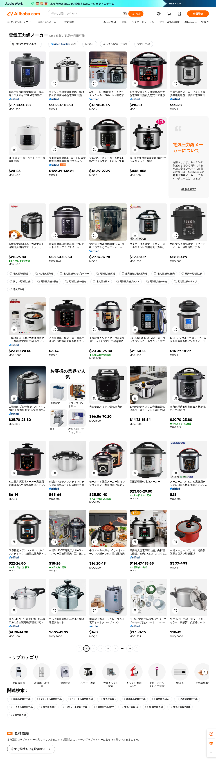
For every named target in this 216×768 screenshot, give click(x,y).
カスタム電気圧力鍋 (21, 707)
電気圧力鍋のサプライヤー (74, 273)
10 (130, 648)
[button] (125, 14)
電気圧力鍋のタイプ (185, 281)
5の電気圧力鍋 (44, 273)
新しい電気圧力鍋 (20, 281)
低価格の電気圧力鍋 (133, 699)
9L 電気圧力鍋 (154, 707)
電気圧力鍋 (17, 289)
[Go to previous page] (79, 648)
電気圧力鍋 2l (47, 707)
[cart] (169, 14)
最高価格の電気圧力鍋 (134, 273)
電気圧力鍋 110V (104, 707)
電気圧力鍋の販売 (164, 273)
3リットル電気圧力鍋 (80, 699)
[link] (211, 733)
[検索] (135, 14)
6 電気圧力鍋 (18, 715)
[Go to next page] (137, 648)
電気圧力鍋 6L (161, 699)
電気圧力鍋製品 (19, 273)
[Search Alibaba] (85, 14)
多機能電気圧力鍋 (187, 699)
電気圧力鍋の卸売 (156, 281)
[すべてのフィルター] (25, 44)
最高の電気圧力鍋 (191, 273)
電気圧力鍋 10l (129, 707)
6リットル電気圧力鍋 (75, 707)
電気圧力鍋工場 (105, 273)
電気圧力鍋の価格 (75, 281)
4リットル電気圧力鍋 (49, 699)
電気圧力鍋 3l (101, 281)
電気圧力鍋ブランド (127, 281)
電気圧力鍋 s (108, 699)
